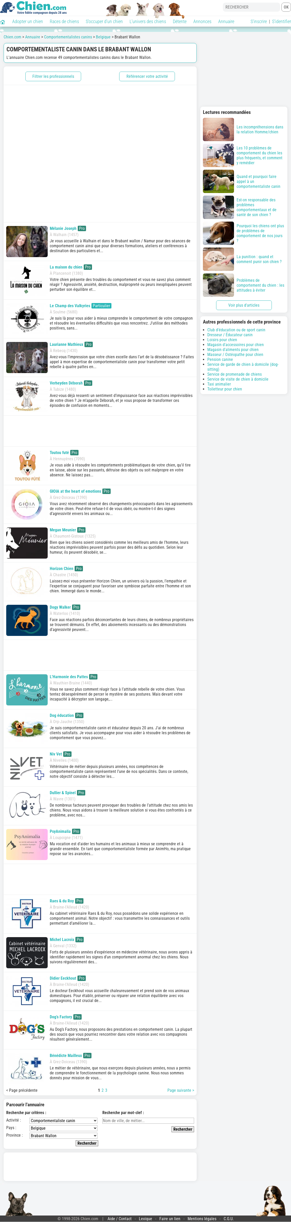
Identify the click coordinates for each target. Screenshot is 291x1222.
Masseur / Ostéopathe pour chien (235, 354)
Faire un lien (169, 1218)
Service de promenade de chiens (234, 374)
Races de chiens (64, 21)
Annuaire (226, 21)
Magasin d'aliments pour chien (233, 349)
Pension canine (220, 359)
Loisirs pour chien (222, 339)
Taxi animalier (219, 384)
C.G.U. (229, 1218)
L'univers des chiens (148, 21)
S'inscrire (259, 21)
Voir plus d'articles (243, 305)
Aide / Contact (120, 1218)
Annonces (202, 21)
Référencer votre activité (147, 76)
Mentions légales (202, 1218)
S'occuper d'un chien (104, 21)
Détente (180, 21)
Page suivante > (180, 1090)
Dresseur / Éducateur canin (230, 334)
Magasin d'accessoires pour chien (235, 344)
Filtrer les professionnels (53, 76)
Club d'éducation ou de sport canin (236, 329)
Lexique (145, 1218)
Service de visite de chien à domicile (237, 379)
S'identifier (281, 21)
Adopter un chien (27, 21)
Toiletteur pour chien (224, 389)
